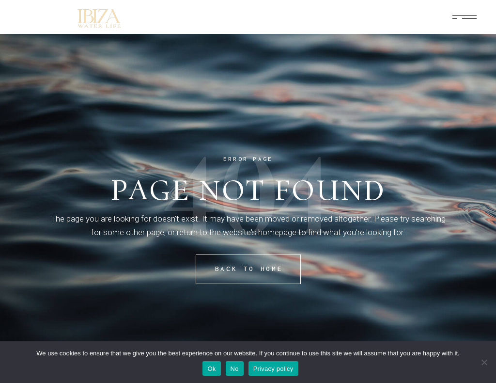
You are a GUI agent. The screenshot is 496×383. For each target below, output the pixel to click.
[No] (484, 362)
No (235, 368)
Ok (211, 368)
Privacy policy (273, 368)
